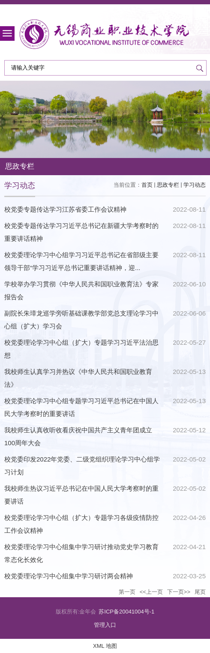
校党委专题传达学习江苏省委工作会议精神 (65, 209)
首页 (147, 185)
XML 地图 (105, 646)
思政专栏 (168, 185)
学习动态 (194, 185)
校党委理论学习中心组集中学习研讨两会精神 (68, 576)
